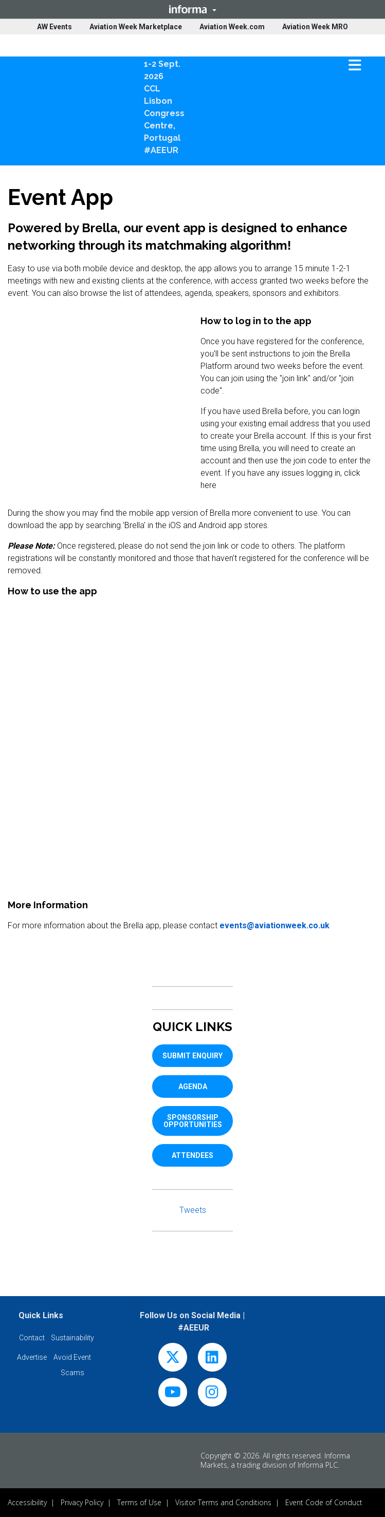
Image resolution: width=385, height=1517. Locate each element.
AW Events (54, 27)
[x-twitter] (173, 1359)
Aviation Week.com (232, 27)
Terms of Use (139, 1502)
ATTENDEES (192, 1155)
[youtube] (173, 1394)
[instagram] (212, 1394)
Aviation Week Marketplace (135, 27)
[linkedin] (212, 1359)
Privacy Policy (82, 1502)
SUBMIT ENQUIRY (192, 1056)
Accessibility (27, 1502)
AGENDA (192, 1086)
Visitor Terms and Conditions (223, 1502)
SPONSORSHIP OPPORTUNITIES (192, 1121)
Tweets (192, 1210)
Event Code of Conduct (323, 1502)
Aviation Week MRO (315, 27)
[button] (192, 9)
